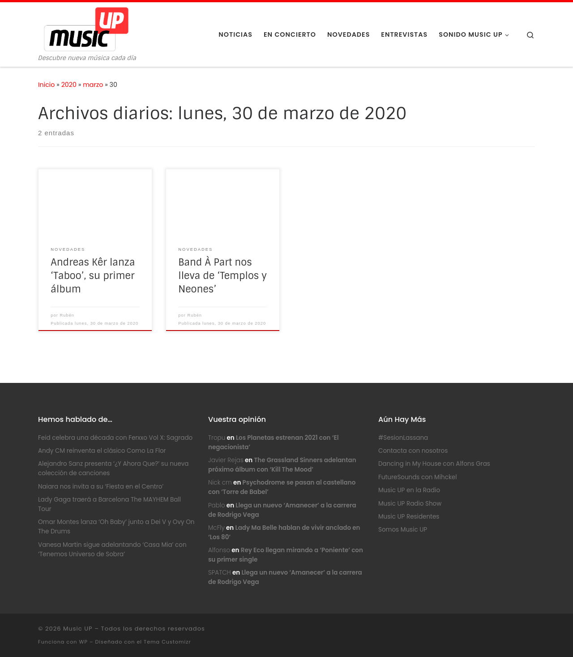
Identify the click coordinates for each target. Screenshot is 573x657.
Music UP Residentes (408, 516)
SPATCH (219, 572)
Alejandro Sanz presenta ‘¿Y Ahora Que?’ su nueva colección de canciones (113, 468)
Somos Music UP (402, 529)
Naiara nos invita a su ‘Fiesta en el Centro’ (100, 486)
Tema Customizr (167, 641)
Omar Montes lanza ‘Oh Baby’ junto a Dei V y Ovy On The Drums (116, 527)
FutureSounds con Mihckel (417, 477)
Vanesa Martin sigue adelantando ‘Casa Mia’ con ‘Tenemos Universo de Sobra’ (112, 549)
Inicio (46, 84)
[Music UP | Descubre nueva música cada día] (86, 28)
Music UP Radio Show (409, 503)
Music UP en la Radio (409, 490)
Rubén (67, 315)
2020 (69, 84)
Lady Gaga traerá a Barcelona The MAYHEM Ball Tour (109, 504)
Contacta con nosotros (413, 451)
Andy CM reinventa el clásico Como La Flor (102, 451)
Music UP (78, 628)
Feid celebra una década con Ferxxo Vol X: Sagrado (115, 438)
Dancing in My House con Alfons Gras (434, 463)
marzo (93, 84)
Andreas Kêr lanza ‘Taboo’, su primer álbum (93, 276)
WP (83, 641)
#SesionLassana (403, 438)
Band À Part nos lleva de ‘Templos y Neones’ (222, 276)
